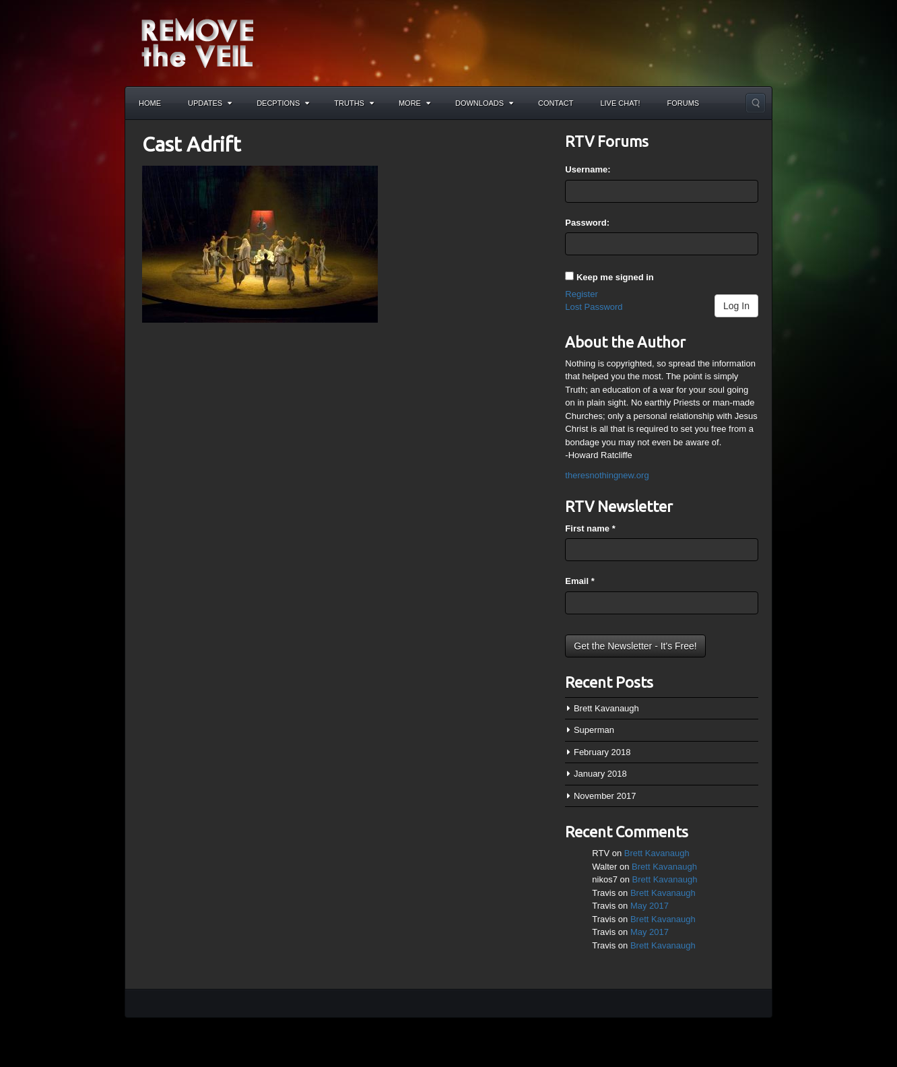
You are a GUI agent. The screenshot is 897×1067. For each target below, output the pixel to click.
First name (590, 528)
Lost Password (593, 307)
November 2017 (605, 796)
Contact (555, 103)
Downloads (484, 103)
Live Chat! (620, 103)
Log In (736, 305)
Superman (594, 730)
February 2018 (602, 752)
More (414, 103)
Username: (587, 169)
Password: (587, 223)
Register (581, 294)
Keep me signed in (615, 277)
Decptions (283, 103)
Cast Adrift (191, 144)
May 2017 (649, 906)
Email (579, 581)
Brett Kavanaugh (606, 708)
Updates (210, 103)
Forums (683, 103)
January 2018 (600, 774)
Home (150, 103)
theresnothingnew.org (607, 475)
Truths (354, 103)
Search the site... (755, 103)
